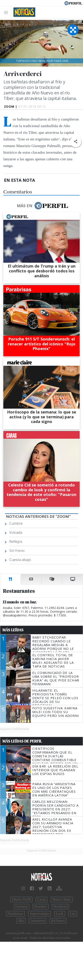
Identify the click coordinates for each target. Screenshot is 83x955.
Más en (42, 205)
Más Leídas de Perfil (22, 741)
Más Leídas (12, 630)
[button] (75, 141)
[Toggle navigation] (7, 12)
